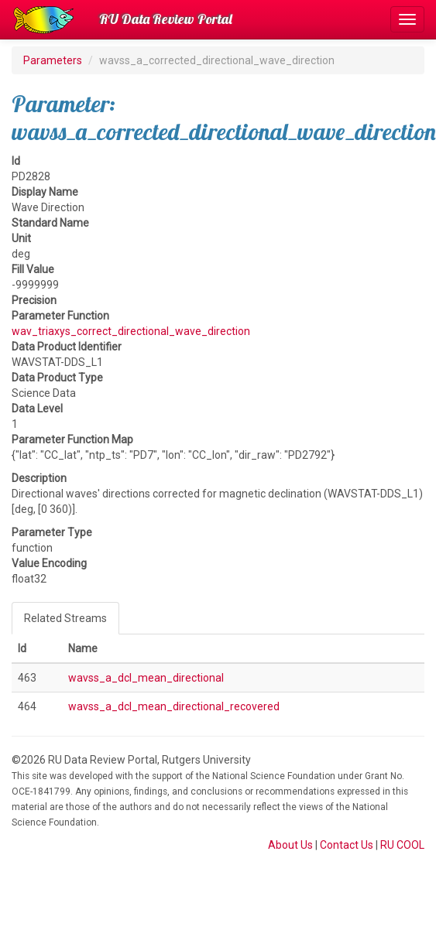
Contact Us (346, 845)
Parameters (52, 60)
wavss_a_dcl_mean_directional (146, 678)
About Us (290, 845)
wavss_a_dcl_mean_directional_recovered (174, 706)
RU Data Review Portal (165, 19)
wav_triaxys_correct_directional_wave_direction (131, 331)
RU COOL (402, 845)
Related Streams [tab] (65, 618)
